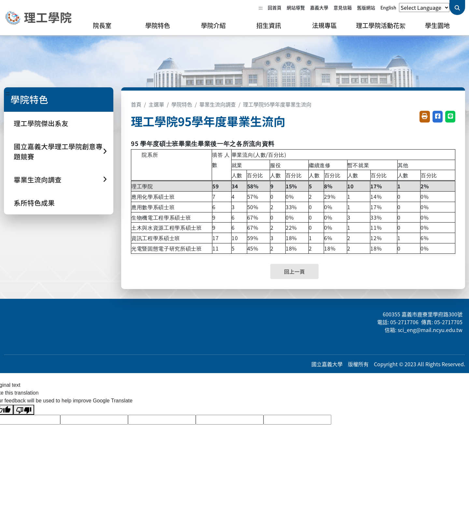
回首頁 (274, 7)
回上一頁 (294, 271)
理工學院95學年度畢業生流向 (277, 104)
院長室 (102, 25)
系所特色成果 (34, 203)
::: (261, 7)
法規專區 (324, 25)
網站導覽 (296, 7)
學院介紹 (213, 25)
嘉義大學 (319, 7)
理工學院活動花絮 (380, 25)
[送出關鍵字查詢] (457, 7)
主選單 (156, 104)
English (388, 7)
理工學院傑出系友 (41, 123)
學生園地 (437, 25)
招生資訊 (268, 25)
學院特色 (157, 25)
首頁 (136, 104)
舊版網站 (366, 7)
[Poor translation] (23, 410)
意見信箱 (343, 7)
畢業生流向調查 (217, 104)
